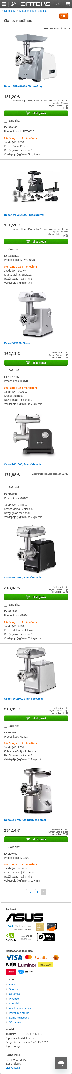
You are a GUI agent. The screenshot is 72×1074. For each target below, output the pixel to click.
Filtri (64, 16)
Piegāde (14, 998)
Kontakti (14, 1003)
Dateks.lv (9, 10)
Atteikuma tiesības (20, 1008)
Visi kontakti (13, 1067)
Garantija (14, 993)
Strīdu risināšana (19, 1017)
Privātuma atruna (19, 1012)
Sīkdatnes (15, 1022)
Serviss (13, 989)
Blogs (12, 984)
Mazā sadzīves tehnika (33, 10)
